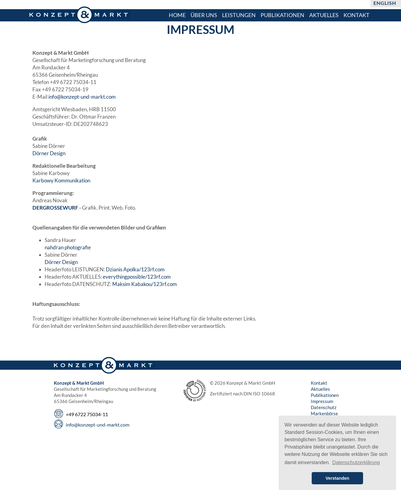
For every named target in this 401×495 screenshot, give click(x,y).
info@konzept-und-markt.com (82, 97)
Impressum (322, 401)
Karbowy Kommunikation (61, 180)
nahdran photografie (68, 247)
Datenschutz (323, 407)
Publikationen (325, 395)
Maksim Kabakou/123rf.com (144, 284)
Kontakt (319, 383)
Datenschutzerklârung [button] (356, 462)
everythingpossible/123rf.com (137, 276)
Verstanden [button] (337, 478)
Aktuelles (320, 389)
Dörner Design (48, 153)
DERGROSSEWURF (55, 207)
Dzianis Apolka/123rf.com (135, 269)
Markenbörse (324, 413)
